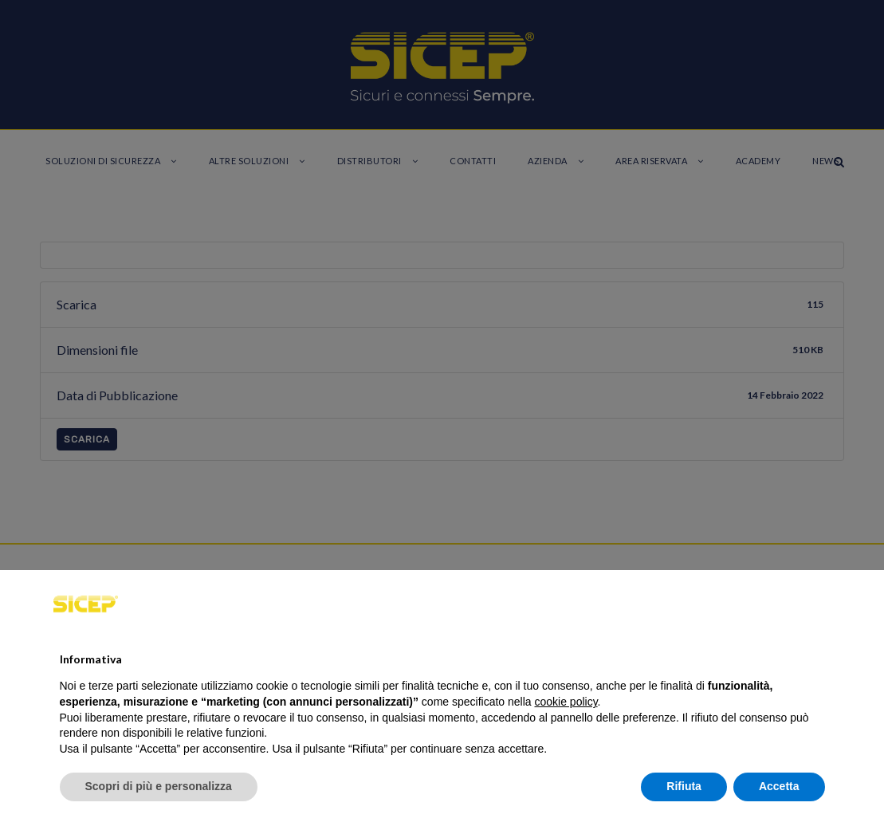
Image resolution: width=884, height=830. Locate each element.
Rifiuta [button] (683, 786)
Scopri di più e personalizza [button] (158, 786)
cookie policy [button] (565, 701)
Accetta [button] (779, 786)
